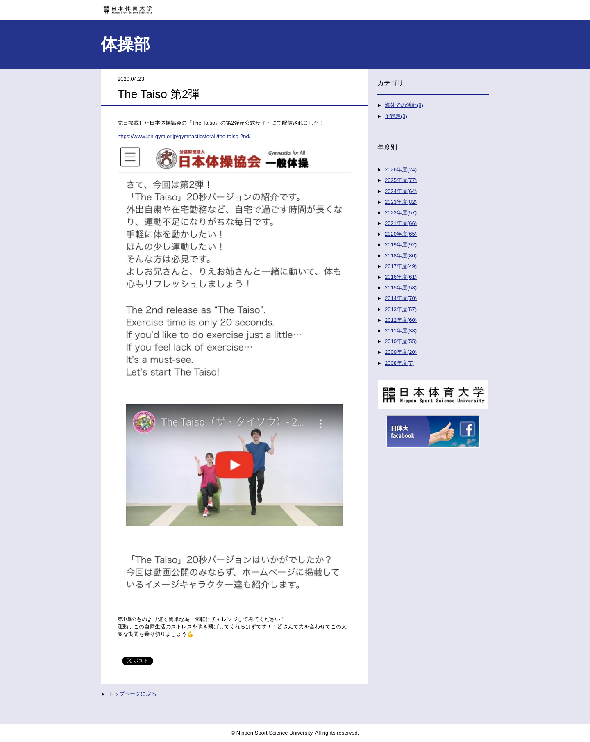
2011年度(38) (401, 331)
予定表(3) (396, 116)
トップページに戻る (133, 694)
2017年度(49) (401, 266)
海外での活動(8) (404, 105)
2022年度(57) (401, 212)
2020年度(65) (401, 234)
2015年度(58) (401, 288)
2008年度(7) (399, 363)
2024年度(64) (401, 191)
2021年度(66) (401, 223)
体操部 (125, 44)
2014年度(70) (401, 298)
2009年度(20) (401, 352)
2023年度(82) (401, 202)
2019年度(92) (401, 244)
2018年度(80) (401, 256)
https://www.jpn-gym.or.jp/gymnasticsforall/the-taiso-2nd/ (184, 136)
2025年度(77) (401, 180)
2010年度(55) (401, 341)
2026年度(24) (401, 169)
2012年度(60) (401, 320)
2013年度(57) (401, 309)
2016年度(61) (401, 277)
